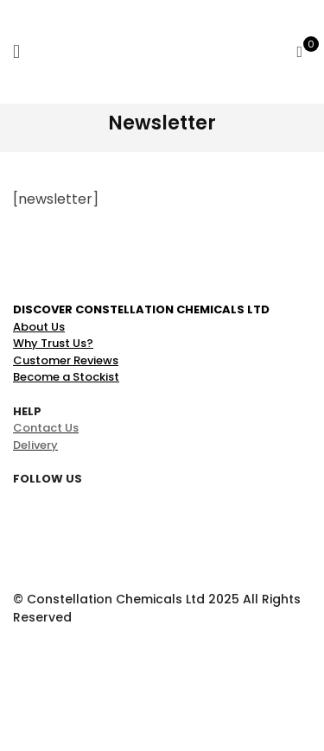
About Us (39, 327)
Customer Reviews (65, 360)
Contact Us (46, 428)
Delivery (35, 445)
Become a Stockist (66, 377)
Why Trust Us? (53, 343)
